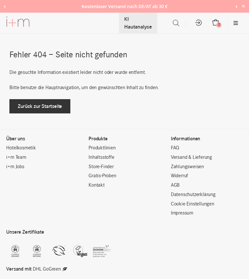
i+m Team (16, 157)
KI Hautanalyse (138, 23)
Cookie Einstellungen (192, 204)
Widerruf (179, 176)
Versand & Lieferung (191, 157)
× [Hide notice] (243, 6)
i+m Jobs (15, 166)
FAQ (175, 148)
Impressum (182, 213)
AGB (175, 185)
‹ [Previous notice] (5, 6)
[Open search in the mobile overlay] (176, 23)
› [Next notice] (236, 6)
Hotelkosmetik (21, 148)
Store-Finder (101, 166)
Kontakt (97, 185)
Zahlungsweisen (187, 166)
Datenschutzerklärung (193, 194)
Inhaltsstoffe (101, 157)
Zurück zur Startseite (40, 106)
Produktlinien (102, 148)
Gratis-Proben (102, 176)
